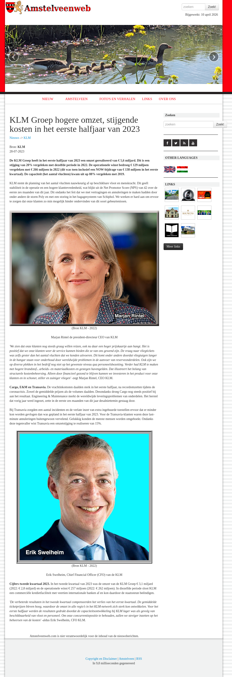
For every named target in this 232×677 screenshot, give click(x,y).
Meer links (173, 246)
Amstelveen (126, 658)
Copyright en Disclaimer (101, 658)
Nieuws (14, 138)
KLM (27, 138)
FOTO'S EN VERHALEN (117, 99)
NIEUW (47, 99)
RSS (139, 658)
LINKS (147, 99)
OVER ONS (167, 99)
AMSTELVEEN (76, 99)
